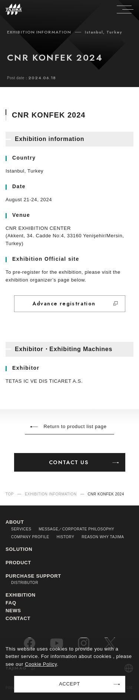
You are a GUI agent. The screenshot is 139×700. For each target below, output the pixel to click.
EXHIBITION (21, 595)
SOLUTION (19, 549)
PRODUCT (18, 562)
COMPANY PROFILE (30, 537)
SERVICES (21, 529)
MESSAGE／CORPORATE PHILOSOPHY (76, 529)
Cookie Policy (41, 664)
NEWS (13, 610)
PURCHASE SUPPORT (33, 576)
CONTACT (18, 618)
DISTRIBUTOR (24, 583)
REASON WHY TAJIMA (103, 537)
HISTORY (66, 537)
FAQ (11, 603)
